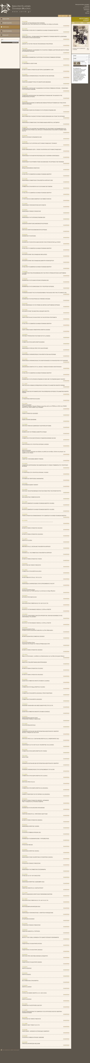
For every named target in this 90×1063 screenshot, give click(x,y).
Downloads (86, 9)
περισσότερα (66, 25)
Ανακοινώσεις (6, 26)
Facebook (87, 6)
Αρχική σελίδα (6, 18)
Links (88, 11)
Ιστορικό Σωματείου (7, 22)
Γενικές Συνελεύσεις (7, 31)
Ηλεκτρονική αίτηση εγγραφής (82, 4)
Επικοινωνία (86, 7)
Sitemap (87, 13)
